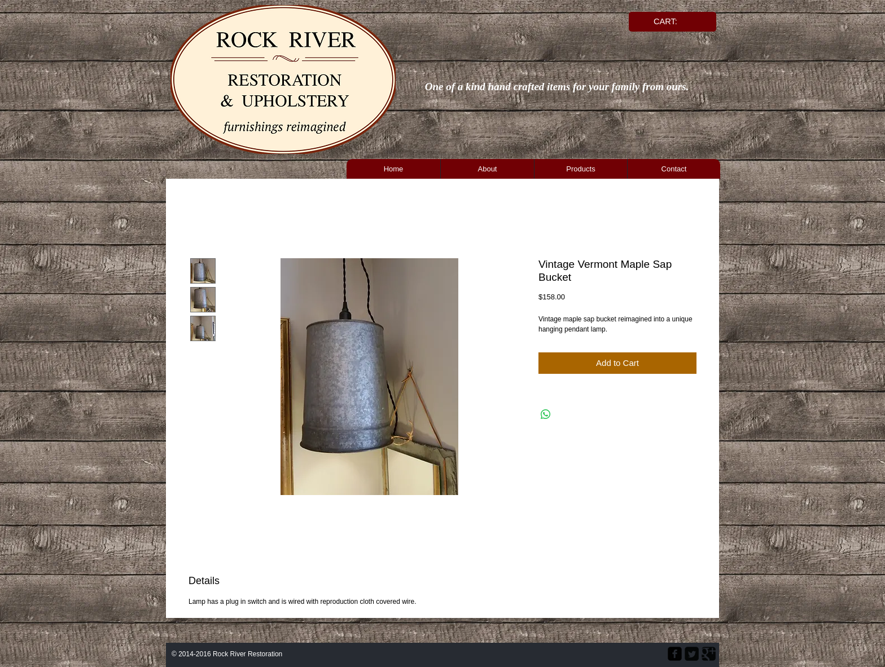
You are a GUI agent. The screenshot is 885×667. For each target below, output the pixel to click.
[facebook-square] (675, 654)
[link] (670, 21)
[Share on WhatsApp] (546, 414)
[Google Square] (709, 654)
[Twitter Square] (692, 654)
